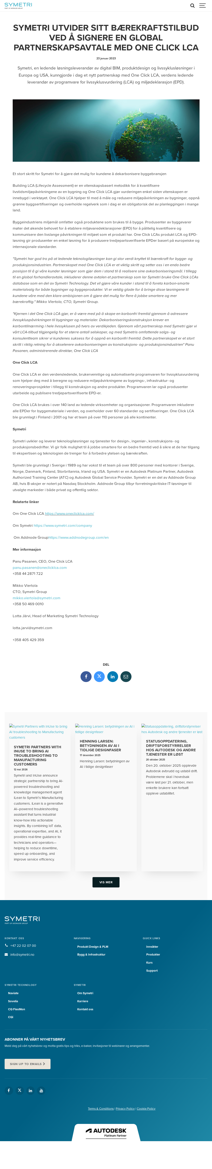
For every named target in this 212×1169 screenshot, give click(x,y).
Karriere (82, 1001)
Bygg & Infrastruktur (91, 954)
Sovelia (13, 1001)
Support (152, 971)
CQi (10, 1017)
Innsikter (152, 947)
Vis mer (106, 882)
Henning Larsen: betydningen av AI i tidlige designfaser (100, 745)
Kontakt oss (85, 1009)
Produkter (153, 954)
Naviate (13, 993)
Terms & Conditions (101, 1109)
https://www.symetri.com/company (63, 525)
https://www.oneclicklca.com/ (69, 513)
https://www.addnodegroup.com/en (78, 537)
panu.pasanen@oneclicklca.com (40, 567)
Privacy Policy (125, 1109)
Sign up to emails (26, 1064)
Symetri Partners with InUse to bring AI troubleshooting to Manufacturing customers (37, 756)
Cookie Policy (146, 1109)
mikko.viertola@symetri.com (36, 598)
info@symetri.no (22, 955)
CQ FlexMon (16, 1009)
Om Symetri (85, 993)
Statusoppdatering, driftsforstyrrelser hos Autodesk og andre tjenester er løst (171, 748)
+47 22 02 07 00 (23, 946)
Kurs (149, 963)
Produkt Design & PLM (92, 947)
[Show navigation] (202, 6)
